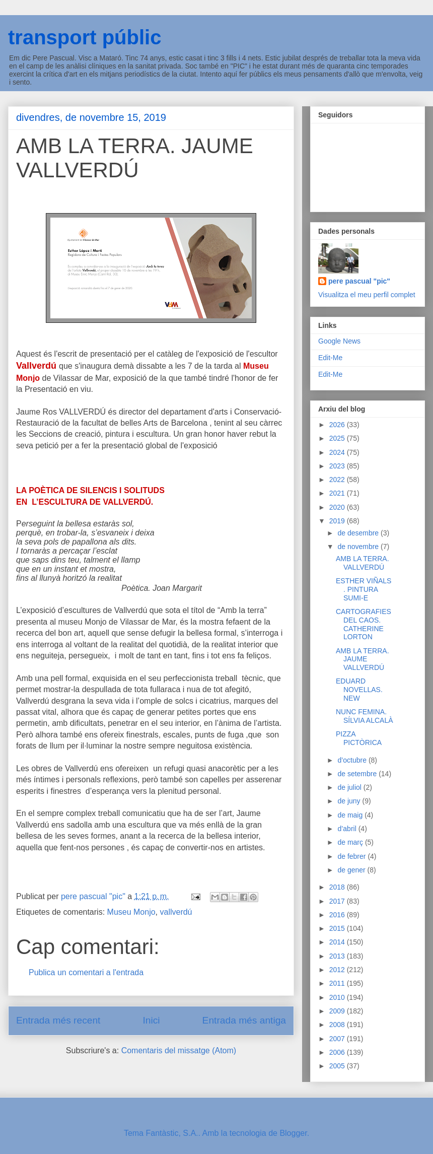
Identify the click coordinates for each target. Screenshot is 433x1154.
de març (351, 842)
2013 (338, 956)
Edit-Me (330, 358)
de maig (351, 815)
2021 (338, 493)
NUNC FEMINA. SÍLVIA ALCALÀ (364, 716)
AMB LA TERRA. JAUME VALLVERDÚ (362, 659)
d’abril (347, 829)
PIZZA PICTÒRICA (359, 738)
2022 (338, 480)
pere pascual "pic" (359, 281)
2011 (338, 983)
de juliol (350, 787)
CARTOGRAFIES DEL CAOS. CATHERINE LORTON (363, 624)
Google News (339, 341)
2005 (338, 1066)
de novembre (359, 546)
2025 (338, 438)
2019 (338, 521)
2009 (338, 1011)
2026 (338, 425)
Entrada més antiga (244, 1020)
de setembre (358, 774)
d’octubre (352, 760)
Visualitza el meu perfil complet (366, 295)
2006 (338, 1052)
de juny (349, 801)
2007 (338, 1039)
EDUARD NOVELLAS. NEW (359, 689)
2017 (338, 901)
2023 (338, 466)
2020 (338, 507)
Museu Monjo (131, 912)
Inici (151, 1020)
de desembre (359, 533)
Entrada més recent (58, 1020)
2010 (338, 997)
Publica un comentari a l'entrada (86, 972)
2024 (338, 452)
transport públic (84, 37)
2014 (338, 942)
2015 (338, 928)
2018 (338, 887)
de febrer (352, 856)
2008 (338, 1025)
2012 (338, 970)
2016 (338, 915)
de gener (352, 870)
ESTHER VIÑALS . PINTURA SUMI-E (363, 589)
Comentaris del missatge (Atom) (179, 1050)
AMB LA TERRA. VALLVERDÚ (362, 563)
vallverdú (176, 912)
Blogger (293, 1133)
